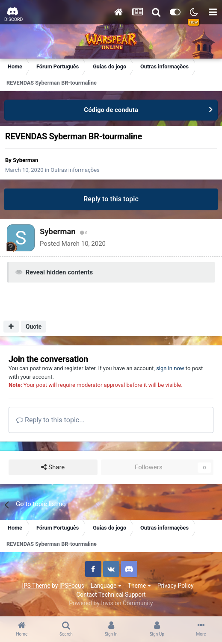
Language (106, 585)
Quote (33, 326)
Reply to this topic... (50, 420)
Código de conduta (111, 110)
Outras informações (75, 170)
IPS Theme (36, 585)
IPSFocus (71, 585)
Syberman (25, 160)
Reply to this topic (111, 199)
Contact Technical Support (110, 594)
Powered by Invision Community (111, 603)
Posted (73, 243)
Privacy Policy (175, 585)
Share (53, 467)
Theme (139, 585)
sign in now (170, 368)
